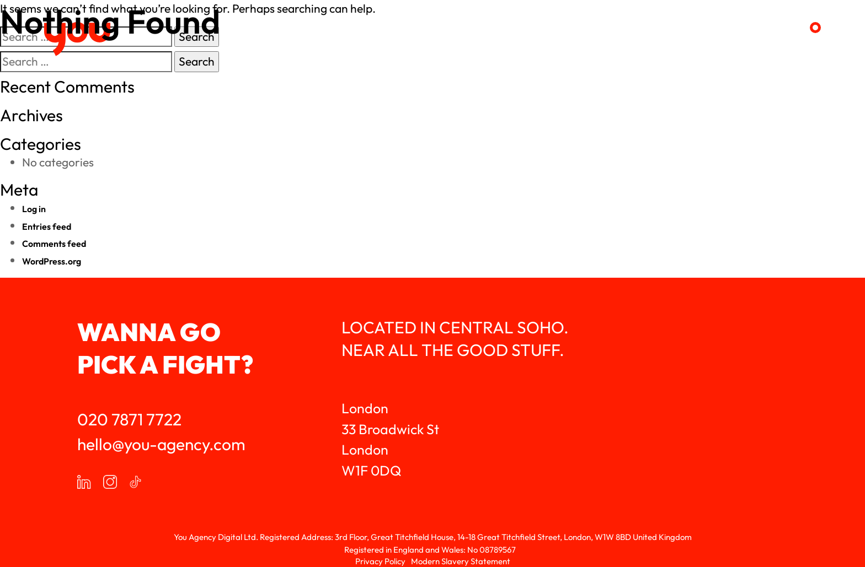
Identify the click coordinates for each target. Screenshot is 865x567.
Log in (34, 208)
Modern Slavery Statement (460, 561)
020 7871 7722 (129, 419)
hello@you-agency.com (161, 444)
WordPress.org (51, 261)
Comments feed (54, 243)
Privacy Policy (380, 561)
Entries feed (46, 226)
